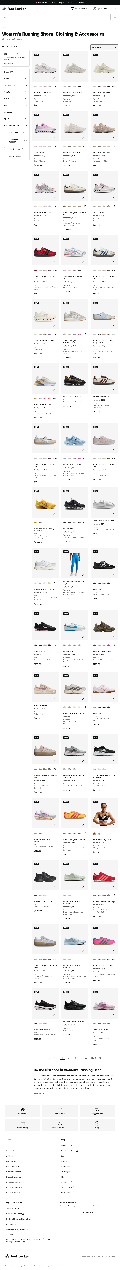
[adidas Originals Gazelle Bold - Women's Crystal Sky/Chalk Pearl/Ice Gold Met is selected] (35, 959)
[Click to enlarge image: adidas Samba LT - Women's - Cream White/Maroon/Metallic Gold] (114, 390)
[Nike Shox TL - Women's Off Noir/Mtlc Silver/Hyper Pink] (79, 522)
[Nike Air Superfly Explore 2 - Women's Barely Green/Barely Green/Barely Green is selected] (65, 895)
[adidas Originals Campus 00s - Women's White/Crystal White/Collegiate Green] (69, 334)
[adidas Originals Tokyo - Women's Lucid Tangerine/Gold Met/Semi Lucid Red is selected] (65, 833)
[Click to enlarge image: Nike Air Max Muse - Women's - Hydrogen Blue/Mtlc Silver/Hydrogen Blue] (85, 450)
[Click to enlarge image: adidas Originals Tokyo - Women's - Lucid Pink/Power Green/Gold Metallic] (114, 951)
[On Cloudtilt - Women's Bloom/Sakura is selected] (35, 146)
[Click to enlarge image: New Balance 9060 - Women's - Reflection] (85, 78)
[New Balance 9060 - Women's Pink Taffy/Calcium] (74, 86)
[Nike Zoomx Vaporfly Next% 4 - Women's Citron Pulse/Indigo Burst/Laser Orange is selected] (35, 522)
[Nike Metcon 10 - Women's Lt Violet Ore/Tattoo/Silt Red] (108, 1023)
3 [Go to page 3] (75, 1058)
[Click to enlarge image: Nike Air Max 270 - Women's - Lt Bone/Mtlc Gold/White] (55, 390)
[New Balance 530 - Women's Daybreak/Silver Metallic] (49, 86)
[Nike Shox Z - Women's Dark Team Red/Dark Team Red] (49, 645)
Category (15, 112)
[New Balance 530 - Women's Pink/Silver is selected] (35, 206)
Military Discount (68, 1161)
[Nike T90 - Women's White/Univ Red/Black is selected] (94, 583)
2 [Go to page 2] (68, 1058)
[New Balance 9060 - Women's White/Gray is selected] (94, 86)
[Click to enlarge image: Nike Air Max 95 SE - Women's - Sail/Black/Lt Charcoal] (85, 390)
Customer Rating (15, 125)
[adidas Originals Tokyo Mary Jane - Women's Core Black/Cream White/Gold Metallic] (99, 334)
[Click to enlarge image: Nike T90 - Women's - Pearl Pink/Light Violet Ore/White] (114, 699)
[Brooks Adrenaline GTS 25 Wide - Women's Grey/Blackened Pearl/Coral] (104, 769)
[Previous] (4, 2)
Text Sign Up (66, 1171)
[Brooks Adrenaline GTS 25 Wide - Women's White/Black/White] (74, 769)
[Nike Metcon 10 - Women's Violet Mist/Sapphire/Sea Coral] (104, 1023)
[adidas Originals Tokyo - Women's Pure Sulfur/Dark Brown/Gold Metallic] (69, 833)
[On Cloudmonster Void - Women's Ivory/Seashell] (40, 334)
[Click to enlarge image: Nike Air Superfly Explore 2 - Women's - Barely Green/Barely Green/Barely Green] (85, 887)
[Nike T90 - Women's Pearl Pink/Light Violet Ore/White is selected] (94, 707)
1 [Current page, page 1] (62, 1058)
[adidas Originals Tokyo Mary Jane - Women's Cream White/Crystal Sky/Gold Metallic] (113, 334)
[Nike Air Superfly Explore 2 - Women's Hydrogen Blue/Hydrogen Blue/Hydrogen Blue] (69, 895)
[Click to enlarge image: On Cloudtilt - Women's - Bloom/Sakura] (55, 138)
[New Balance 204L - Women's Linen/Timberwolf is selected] (65, 146)
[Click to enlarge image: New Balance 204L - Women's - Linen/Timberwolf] (85, 138)
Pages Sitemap (12, 1166)
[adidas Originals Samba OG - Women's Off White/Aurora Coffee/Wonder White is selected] (65, 206)
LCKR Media (11, 1161)
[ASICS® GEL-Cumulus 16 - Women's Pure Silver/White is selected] (65, 270)
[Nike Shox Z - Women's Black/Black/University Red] (40, 645)
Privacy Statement (15, 1214)
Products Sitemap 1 (14, 1171)
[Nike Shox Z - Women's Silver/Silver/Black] (45, 645)
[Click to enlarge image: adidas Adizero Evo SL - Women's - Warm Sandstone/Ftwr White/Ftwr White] (55, 575)
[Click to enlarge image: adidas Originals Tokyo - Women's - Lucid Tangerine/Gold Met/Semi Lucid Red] (85, 825)
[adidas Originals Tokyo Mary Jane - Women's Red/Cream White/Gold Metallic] (104, 334)
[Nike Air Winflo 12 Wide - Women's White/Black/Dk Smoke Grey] (40, 833)
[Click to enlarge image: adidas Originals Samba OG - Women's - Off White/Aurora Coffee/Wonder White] (85, 198)
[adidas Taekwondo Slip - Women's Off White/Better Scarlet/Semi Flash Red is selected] (94, 895)
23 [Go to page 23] (86, 1058)
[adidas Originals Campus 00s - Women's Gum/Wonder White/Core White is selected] (65, 334)
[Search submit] (107, 17)
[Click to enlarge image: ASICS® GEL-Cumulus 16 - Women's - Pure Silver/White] (85, 262)
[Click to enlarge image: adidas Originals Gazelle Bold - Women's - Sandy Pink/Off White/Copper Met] (55, 761)
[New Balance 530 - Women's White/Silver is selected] (35, 86)
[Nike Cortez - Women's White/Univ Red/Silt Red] (74, 645)
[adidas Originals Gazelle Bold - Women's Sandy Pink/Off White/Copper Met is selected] (35, 769)
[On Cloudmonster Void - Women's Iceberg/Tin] (45, 334)
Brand (15, 79)
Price (15, 98)
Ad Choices (11, 1234)
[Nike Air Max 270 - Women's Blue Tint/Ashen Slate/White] (54, 398)
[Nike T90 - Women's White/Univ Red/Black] (104, 707)
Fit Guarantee (67, 1192)
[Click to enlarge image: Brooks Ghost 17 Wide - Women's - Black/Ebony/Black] (85, 1015)
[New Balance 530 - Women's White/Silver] (45, 206)
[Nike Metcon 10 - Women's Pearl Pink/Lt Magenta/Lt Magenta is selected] (94, 1023)
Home (4, 27)
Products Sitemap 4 (14, 1187)
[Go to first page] (49, 1057)
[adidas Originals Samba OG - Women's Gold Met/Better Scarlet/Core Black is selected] (35, 270)
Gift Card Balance (69, 1151)
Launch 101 (66, 1182)
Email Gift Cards (67, 1145)
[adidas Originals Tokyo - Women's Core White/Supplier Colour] (79, 833)
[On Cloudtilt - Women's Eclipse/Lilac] (49, 146)
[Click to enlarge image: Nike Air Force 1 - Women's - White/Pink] (55, 699)
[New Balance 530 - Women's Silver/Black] (40, 86)
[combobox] (56, 17)
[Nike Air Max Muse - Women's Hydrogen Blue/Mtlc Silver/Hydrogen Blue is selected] (65, 458)
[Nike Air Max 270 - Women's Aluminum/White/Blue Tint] (40, 398)
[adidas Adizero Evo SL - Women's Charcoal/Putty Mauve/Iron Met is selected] (65, 707)
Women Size (15, 85)
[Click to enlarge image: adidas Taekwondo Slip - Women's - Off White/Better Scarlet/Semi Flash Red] (114, 887)
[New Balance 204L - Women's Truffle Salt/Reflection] (74, 146)
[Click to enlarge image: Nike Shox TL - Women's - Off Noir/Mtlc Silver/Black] (85, 514)
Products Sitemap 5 (14, 1192)
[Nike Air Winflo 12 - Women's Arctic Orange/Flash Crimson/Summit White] (45, 1023)
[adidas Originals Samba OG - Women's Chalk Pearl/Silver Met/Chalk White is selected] (35, 458)
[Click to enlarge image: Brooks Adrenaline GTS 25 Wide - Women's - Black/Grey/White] (114, 761)
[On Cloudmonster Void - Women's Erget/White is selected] (35, 334)
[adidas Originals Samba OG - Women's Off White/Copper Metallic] (74, 206)
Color (15, 105)
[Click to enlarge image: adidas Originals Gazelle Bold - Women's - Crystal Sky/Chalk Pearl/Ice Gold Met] (55, 951)
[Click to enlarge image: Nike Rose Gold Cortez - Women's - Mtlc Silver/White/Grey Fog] (114, 514)
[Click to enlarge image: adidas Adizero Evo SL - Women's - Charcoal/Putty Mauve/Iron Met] (85, 699)
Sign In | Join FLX (102, 8)
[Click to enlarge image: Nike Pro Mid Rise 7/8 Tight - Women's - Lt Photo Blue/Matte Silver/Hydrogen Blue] (85, 575)
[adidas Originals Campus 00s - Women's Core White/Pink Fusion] (79, 334)
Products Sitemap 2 (14, 1177)
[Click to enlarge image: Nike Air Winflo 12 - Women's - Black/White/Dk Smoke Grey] (55, 1015)
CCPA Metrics (12, 1224)
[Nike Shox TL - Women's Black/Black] (69, 522)
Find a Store (8, 63)
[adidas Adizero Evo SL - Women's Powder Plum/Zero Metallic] (40, 583)
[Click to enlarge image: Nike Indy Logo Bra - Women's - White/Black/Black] (114, 825)
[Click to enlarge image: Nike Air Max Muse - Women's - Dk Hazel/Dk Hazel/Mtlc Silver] (114, 637)
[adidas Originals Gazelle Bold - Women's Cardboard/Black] (45, 769)
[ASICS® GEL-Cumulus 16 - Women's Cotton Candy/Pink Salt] (69, 270)
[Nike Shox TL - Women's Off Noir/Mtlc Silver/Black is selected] (65, 522)
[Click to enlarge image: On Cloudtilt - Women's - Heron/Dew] (114, 198)
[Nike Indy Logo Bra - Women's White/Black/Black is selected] (94, 833)
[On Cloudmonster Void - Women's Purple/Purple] (49, 334)
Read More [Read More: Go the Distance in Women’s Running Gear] (40, 1093)
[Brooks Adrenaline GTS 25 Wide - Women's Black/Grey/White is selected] (94, 769)
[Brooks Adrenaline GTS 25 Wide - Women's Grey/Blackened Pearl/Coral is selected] (65, 769)
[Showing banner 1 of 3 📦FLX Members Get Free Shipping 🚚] (60, 2)
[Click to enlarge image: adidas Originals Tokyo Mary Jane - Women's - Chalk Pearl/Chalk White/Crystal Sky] (114, 326)
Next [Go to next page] (93, 1058)
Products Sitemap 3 (14, 1182)
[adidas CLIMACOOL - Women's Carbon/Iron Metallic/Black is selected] (35, 895)
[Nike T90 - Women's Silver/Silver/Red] (99, 583)
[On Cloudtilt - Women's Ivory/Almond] (40, 146)
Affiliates (9, 1156)
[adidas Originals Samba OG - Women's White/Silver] (69, 206)
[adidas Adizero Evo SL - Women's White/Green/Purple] (45, 583)
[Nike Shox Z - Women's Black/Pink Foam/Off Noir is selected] (35, 645)
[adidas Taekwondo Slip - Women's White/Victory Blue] (99, 895)
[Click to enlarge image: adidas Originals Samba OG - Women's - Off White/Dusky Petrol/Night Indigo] (114, 262)
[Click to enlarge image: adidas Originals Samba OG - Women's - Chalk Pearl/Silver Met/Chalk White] (55, 450)
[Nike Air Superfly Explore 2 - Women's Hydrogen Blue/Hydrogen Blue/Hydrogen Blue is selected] (65, 959)
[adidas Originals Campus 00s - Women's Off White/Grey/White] (74, 334)
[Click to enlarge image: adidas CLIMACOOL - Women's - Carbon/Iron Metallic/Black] (55, 887)
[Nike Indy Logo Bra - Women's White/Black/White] (99, 833)
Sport (15, 119)
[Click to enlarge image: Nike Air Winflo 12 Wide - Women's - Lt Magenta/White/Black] (55, 825)
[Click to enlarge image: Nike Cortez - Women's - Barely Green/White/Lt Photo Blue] (85, 637)
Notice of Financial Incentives (18, 1219)
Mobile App (65, 1166)
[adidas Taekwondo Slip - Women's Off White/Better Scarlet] (104, 895)
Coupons (64, 1156)
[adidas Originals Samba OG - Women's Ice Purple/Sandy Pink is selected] (94, 458)
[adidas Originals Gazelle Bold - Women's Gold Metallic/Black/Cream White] (49, 769)
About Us (10, 1145)
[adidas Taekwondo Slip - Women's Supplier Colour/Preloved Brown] (108, 895)
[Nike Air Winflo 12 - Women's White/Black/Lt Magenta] (40, 1023)
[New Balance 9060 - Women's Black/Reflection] (69, 86)
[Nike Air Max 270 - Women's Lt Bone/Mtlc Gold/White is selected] (35, 398)
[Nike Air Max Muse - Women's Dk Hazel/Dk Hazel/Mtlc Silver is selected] (94, 645)
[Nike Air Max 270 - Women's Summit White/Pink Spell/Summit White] (45, 398)
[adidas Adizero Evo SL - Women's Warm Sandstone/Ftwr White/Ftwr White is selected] (35, 583)
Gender (15, 92)
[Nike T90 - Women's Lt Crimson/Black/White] (108, 583)
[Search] (56, 17)
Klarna (63, 1177)
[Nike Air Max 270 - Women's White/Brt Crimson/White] (49, 398)
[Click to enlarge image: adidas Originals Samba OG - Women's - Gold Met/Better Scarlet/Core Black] (55, 262)
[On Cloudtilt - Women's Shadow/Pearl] (45, 146)
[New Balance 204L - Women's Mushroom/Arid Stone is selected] (94, 146)
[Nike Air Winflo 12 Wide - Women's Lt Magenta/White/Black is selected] (35, 833)
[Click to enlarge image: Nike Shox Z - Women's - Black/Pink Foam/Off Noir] (55, 637)
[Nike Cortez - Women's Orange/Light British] (79, 645)
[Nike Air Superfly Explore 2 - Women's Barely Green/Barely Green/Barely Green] (69, 959)
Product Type (15, 72)
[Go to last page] (100, 1057)
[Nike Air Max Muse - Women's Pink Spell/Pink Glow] (79, 458)
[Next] (115, 2)
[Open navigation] (115, 17)
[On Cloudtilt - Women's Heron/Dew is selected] (94, 206)
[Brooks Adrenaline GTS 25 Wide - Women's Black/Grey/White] (69, 769)
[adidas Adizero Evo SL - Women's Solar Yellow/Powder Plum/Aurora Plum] (49, 583)
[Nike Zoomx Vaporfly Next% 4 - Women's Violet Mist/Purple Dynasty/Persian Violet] (40, 522)
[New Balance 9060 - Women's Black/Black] (79, 86)
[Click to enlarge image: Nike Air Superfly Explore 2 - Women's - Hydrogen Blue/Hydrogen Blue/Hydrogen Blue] (85, 951)
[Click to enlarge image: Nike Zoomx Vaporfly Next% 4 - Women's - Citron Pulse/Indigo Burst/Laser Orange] (55, 514)
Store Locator (67, 1187)
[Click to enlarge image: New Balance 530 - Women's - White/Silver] (55, 78)
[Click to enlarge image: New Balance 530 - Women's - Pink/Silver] (55, 198)
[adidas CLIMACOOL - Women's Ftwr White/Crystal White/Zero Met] (45, 895)
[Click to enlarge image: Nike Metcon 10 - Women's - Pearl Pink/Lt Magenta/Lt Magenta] (114, 1015)
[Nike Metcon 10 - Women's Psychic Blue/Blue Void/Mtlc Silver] (99, 1023)
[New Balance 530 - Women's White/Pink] (45, 86)
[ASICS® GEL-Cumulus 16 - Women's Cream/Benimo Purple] (74, 270)
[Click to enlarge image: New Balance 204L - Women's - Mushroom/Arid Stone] (114, 138)
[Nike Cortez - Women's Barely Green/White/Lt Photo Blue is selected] (65, 645)
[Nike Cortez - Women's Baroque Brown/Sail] (69, 645)
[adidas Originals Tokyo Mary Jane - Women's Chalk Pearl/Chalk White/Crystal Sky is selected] (94, 334)
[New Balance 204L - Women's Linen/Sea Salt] (79, 146)
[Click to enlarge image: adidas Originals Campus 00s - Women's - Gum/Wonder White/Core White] (85, 326)
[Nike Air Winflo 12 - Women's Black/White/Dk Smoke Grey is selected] (35, 1023)
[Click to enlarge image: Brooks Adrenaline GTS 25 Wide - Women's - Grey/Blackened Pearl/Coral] (85, 761)
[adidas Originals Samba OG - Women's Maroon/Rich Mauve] (79, 206)
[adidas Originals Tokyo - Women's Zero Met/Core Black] (74, 833)
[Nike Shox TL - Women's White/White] (74, 522)
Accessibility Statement (17, 1229)
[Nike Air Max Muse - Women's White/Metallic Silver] (69, 458)
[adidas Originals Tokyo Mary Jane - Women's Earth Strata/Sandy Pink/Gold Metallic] (108, 334)
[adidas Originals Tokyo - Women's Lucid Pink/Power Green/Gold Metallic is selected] (94, 959)
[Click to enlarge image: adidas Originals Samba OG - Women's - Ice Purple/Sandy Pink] (114, 450)
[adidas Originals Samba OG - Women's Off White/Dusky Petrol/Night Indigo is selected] (94, 270)
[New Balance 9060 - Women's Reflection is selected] (65, 86)
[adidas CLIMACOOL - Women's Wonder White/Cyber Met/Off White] (40, 895)
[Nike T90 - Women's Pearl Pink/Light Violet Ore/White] (104, 583)
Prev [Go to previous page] (56, 1058)
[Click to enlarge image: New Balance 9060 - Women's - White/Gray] (114, 78)
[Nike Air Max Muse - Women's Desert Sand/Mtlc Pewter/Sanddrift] (74, 458)
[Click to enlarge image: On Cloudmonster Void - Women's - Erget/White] (55, 326)
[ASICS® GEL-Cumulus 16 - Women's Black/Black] (79, 270)
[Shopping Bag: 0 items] (116, 8)
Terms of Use (12, 1208)
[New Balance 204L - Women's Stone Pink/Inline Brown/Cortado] (69, 146)
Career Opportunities (15, 1151)
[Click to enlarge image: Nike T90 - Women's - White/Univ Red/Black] (114, 575)
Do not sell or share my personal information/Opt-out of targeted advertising (28, 1240)
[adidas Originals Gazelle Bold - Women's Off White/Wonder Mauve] (40, 769)
